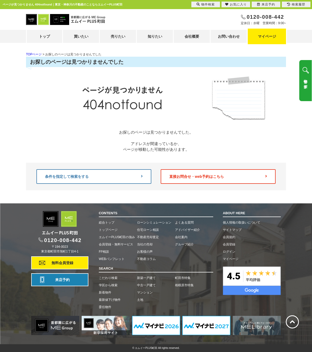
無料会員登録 (62, 263)
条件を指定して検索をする (94, 176)
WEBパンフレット (112, 259)
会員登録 (229, 244)
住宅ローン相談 (148, 230)
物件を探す (305, 82)
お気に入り (236, 4)
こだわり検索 (108, 278)
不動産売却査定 (148, 237)
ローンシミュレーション (154, 222)
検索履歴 (296, 4)
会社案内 (181, 237)
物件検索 (206, 4)
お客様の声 (145, 251)
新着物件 (105, 292)
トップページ (108, 230)
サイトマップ (232, 230)
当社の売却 (145, 244)
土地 (140, 300)
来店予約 (62, 280)
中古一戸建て (146, 285)
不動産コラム (146, 259)
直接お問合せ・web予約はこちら (218, 176)
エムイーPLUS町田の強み (117, 237)
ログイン (229, 251)
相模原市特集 (184, 285)
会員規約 (229, 237)
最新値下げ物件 (110, 300)
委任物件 (105, 307)
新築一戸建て (146, 278)
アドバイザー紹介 (187, 230)
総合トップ (106, 222)
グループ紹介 (184, 244)
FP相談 (104, 251)
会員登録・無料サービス (116, 244)
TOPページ (34, 54)
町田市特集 (183, 278)
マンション (145, 292)
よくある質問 (184, 222)
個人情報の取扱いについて (241, 222)
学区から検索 (108, 285)
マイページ (267, 36)
